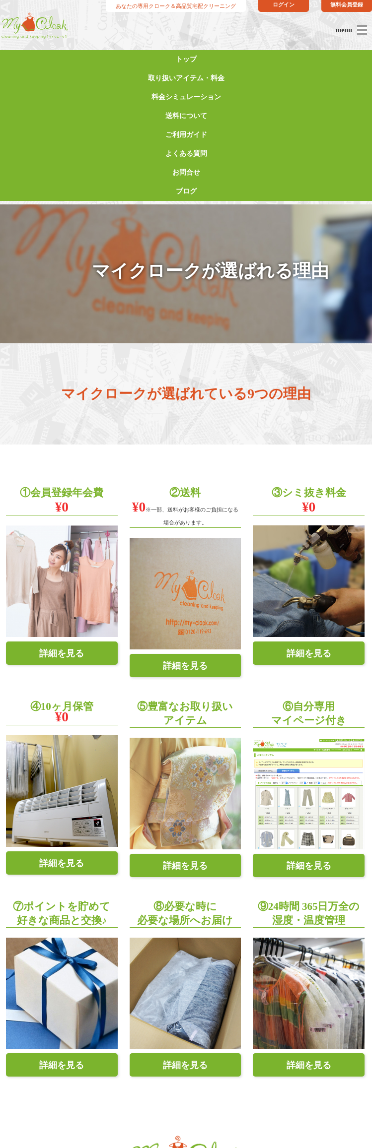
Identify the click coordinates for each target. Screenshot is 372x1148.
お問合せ (186, 172)
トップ (186, 59)
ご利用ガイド (186, 134)
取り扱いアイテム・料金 (186, 78)
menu (344, 30)
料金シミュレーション (186, 97)
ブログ (186, 191)
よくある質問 (186, 153)
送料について (186, 116)
